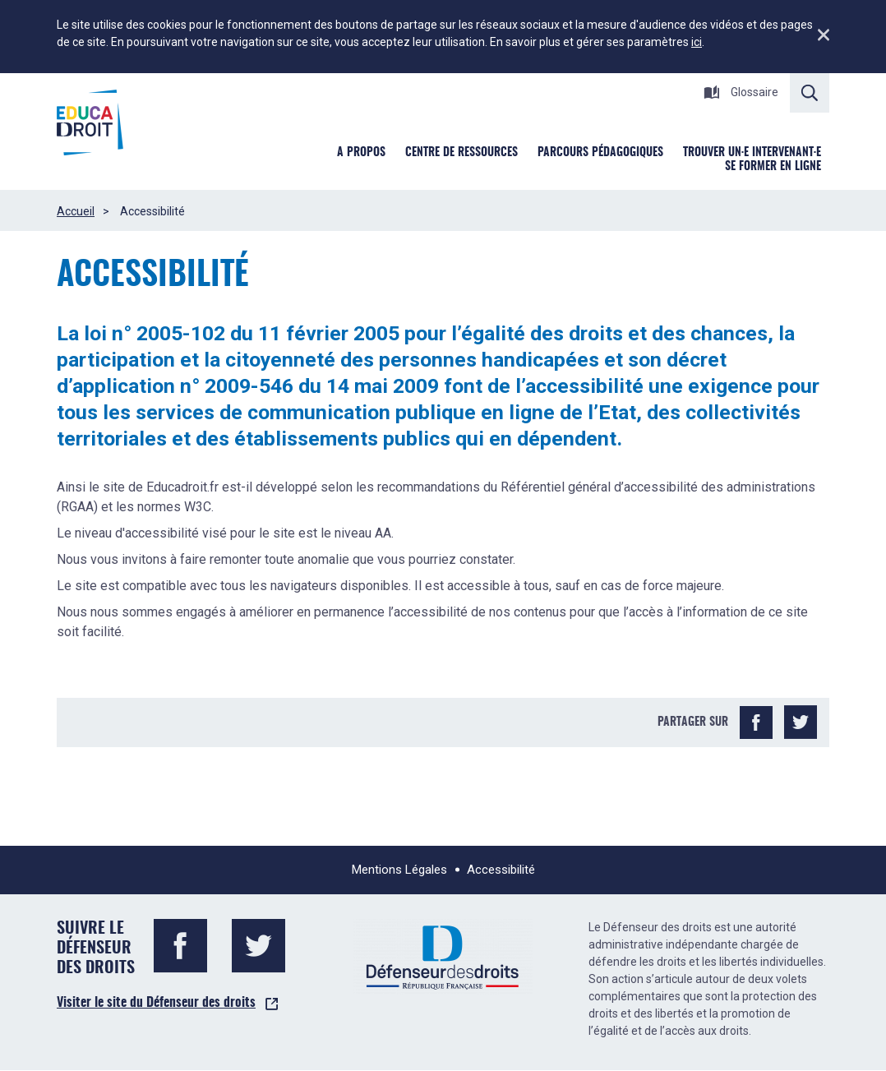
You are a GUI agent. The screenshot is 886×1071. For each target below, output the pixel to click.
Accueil (76, 211)
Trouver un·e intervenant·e (752, 153)
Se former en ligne (773, 167)
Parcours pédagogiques (600, 153)
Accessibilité (501, 869)
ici (696, 41)
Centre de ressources (461, 153)
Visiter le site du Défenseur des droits (156, 1002)
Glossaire (741, 92)
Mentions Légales (399, 869)
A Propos (361, 153)
